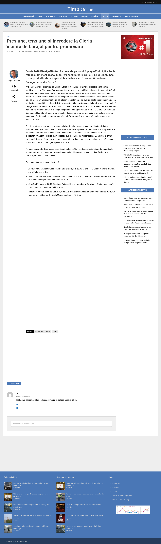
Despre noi (116, 483)
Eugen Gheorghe (26, 51)
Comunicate (116, 16)
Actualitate (51, 16)
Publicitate (116, 487)
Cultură (85, 16)
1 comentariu (14, 90)
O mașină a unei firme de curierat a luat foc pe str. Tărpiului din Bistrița (44, 24)
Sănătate (95, 16)
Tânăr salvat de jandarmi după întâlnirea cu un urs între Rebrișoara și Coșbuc (95, 24)
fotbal (48, 331)
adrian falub (39, 331)
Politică (63, 16)
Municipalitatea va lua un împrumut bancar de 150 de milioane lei (147, 24)
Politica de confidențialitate (122, 496)
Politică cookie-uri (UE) (120, 500)
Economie (74, 16)
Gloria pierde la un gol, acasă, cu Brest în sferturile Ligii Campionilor (19, 24)
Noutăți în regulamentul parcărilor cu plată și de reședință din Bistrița (119, 24)
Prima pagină (28, 16)
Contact (115, 491)
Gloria (55, 331)
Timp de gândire (131, 16)
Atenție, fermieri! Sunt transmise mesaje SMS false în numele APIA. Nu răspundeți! (69, 25)
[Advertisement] (71, 357)
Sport (105, 16)
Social (40, 16)
